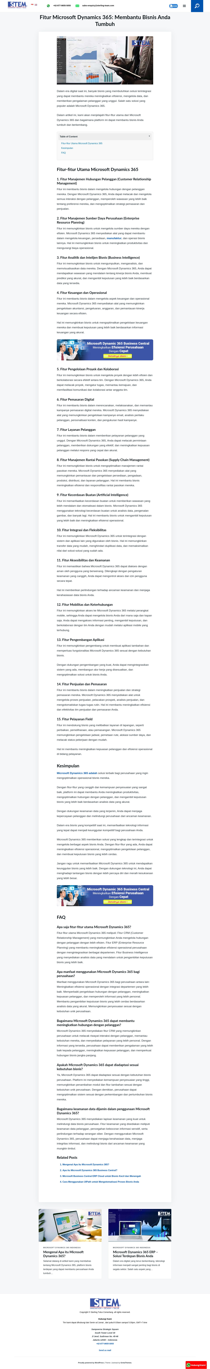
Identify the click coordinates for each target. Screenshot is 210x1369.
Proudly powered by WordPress (91, 1363)
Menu (182, 6)
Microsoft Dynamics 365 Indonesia (62, 1248)
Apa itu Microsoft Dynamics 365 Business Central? (89, 1170)
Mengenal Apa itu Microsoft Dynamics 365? (85, 1164)
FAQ (63, 153)
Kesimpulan (67, 148)
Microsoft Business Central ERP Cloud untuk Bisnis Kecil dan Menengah (101, 1176)
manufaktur (114, 238)
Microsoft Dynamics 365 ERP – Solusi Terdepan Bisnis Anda (135, 1254)
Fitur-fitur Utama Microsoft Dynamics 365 (81, 143)
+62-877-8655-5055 (105, 1343)
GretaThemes (126, 1363)
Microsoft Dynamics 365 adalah (77, 773)
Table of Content (69, 136)
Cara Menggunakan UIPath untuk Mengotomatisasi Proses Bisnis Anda (100, 1182)
